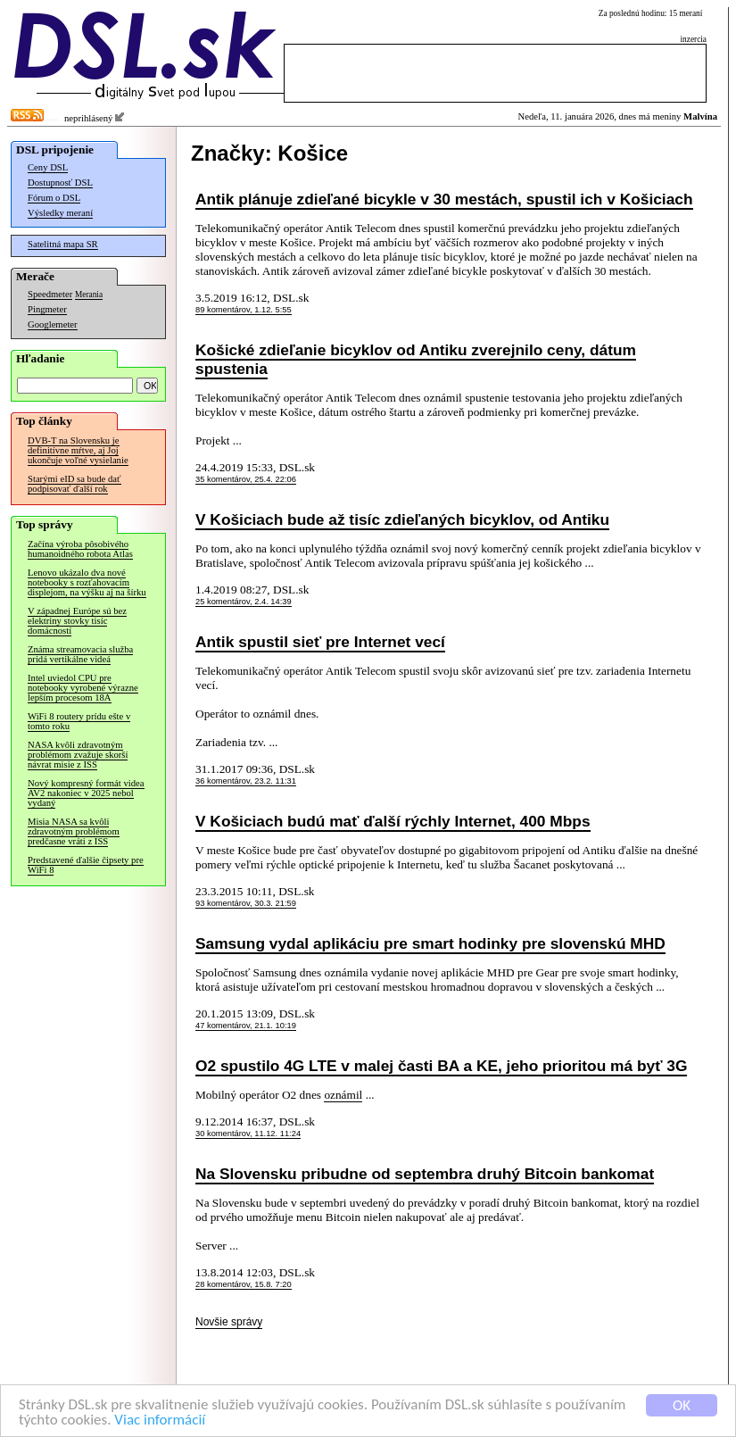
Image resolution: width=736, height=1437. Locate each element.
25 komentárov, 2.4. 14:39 (243, 601)
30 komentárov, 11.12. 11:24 (248, 1133)
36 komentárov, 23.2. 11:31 (245, 781)
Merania (89, 294)
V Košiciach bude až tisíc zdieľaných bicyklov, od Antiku (402, 519)
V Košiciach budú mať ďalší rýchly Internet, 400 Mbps (393, 821)
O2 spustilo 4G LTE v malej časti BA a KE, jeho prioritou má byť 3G (441, 1066)
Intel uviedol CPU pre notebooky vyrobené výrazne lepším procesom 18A (83, 687)
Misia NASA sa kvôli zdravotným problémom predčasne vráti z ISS (74, 831)
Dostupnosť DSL (60, 182)
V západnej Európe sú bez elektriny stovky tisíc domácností (77, 620)
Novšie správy (228, 1322)
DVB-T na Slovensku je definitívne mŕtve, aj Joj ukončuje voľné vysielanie (78, 450)
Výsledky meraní (60, 213)
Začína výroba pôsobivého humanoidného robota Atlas (80, 549)
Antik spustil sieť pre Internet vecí (320, 642)
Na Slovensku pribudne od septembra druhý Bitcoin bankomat (424, 1174)
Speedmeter (50, 294)
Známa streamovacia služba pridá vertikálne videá (80, 654)
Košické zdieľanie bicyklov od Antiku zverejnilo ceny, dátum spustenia (415, 359)
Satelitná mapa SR (63, 244)
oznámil (343, 1094)
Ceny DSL (48, 167)
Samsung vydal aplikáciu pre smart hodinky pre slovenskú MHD (430, 943)
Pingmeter (47, 309)
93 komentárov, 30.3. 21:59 (245, 903)
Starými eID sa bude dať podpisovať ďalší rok (74, 484)
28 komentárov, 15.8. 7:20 (243, 1284)
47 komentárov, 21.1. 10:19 (245, 1025)
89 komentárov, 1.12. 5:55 (243, 309)
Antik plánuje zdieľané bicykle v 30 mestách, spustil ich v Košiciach (444, 199)
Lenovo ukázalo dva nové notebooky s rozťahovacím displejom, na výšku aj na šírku (87, 582)
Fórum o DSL (54, 198)
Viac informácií (159, 1420)
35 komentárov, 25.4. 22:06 (245, 479)
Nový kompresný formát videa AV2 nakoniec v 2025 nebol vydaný (86, 793)
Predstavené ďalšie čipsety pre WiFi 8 (86, 865)
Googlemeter (53, 324)
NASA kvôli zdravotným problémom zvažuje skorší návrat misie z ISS (78, 754)
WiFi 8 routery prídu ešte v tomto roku (79, 721)
